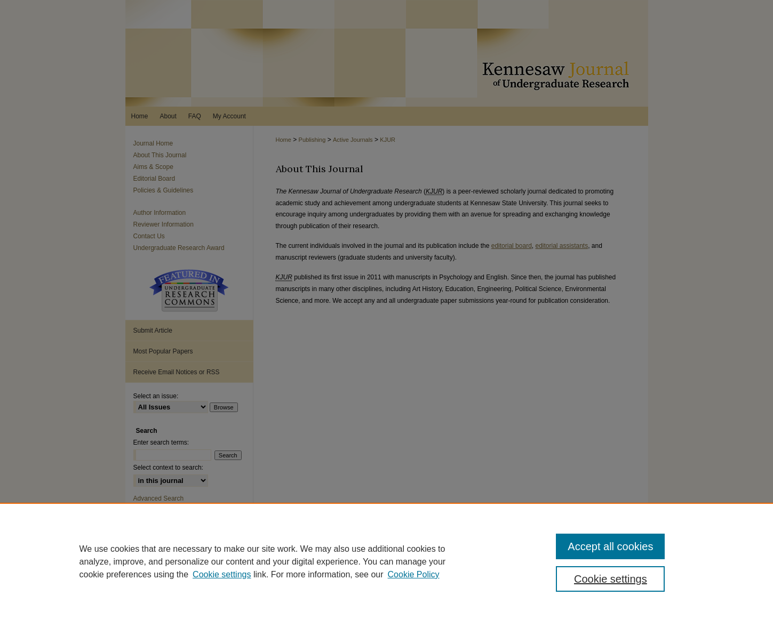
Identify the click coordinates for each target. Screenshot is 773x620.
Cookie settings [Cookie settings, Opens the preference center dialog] (610, 579)
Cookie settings (222, 574)
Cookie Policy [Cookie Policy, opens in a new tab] (414, 574)
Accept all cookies (610, 546)
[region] (386, 561)
